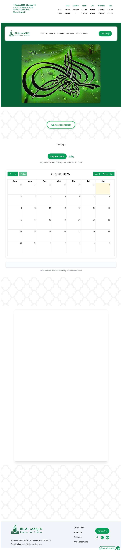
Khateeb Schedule (19, 12)
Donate (98, 68)
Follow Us (96, 498)
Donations (68, 68)
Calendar (61, 68)
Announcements (61, 146)
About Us (46, 68)
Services (53, 68)
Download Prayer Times (21, 10)
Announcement (108, 548)
